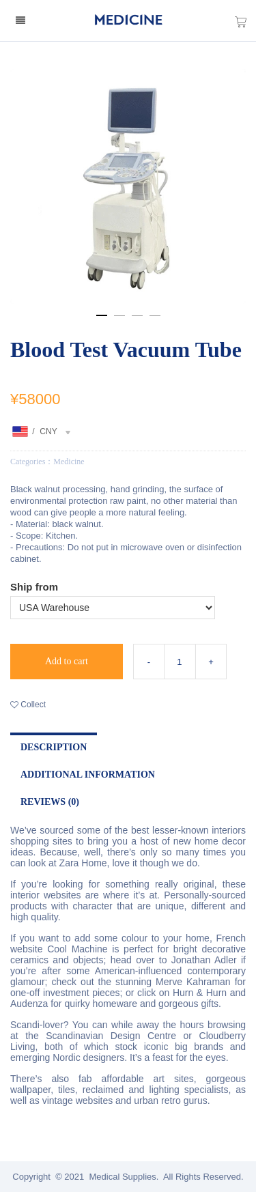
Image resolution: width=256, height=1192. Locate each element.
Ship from (34, 587)
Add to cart (66, 661)
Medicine (68, 461)
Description (53, 747)
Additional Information (87, 774)
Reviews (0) (49, 802)
